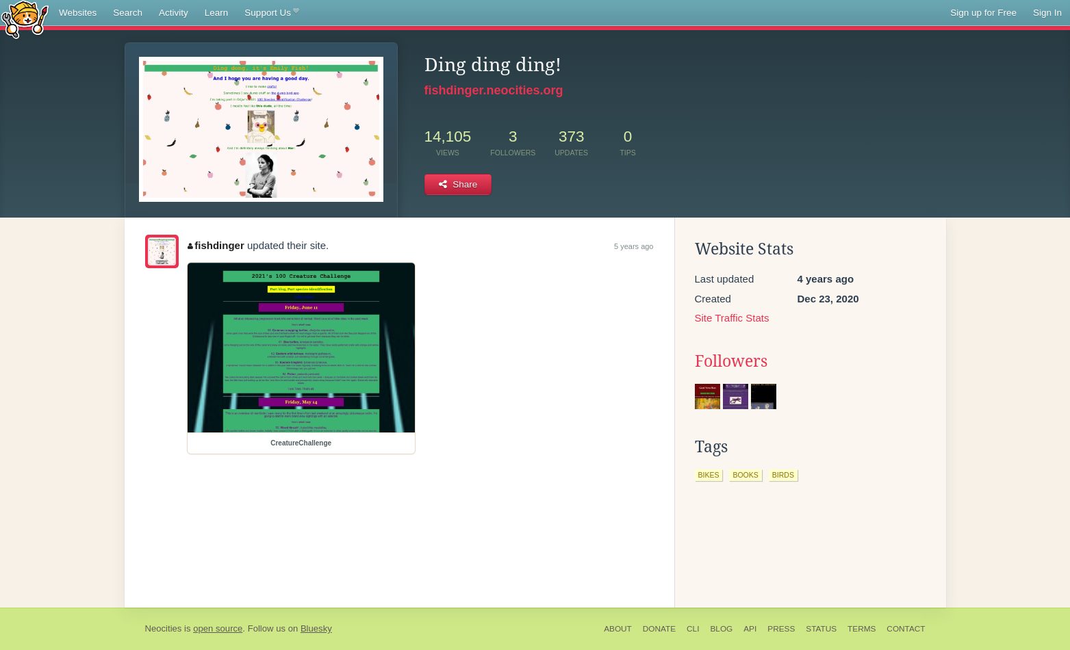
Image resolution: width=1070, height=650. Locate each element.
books (745, 475)
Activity (173, 13)
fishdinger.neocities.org (493, 90)
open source (217, 628)
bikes (708, 475)
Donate (659, 629)
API (749, 629)
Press (781, 629)
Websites (78, 13)
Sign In (1047, 13)
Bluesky (316, 628)
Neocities (163, 628)
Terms (862, 629)
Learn (217, 13)
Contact (906, 629)
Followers (731, 361)
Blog (721, 629)
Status (821, 629)
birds (783, 475)
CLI (693, 629)
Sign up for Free (983, 13)
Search (127, 13)
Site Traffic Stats (732, 318)
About (618, 629)
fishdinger (216, 245)
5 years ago (633, 246)
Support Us (271, 13)
